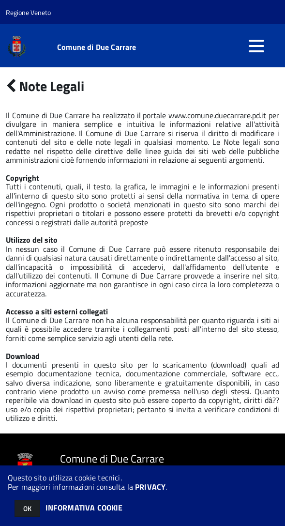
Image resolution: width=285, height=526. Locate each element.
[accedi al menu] (256, 46)
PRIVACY (150, 487)
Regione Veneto (28, 12)
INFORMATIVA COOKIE (84, 507)
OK (27, 508)
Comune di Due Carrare (96, 47)
